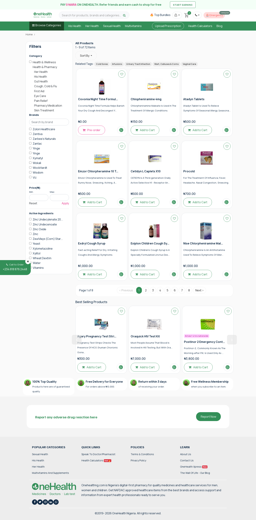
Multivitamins (133, 26)
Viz (35, 177)
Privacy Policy (138, 460)
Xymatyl (38, 158)
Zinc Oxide (39, 229)
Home (29, 34)
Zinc (35, 234)
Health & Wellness (44, 62)
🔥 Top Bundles (160, 15)
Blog (219, 26)
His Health (74, 26)
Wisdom (38, 172)
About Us (185, 454)
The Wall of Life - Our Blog (195, 473)
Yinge (36, 148)
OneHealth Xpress (193, 466)
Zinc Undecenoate (45, 224)
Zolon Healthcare (44, 129)
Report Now (208, 417)
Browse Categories (48, 25)
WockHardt (40, 168)
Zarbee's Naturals (44, 139)
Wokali (37, 163)
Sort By (85, 56)
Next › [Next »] (199, 290)
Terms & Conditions (142, 454)
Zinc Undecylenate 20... (48, 219)
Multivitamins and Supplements (50, 473)
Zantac (37, 144)
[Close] (28, 261)
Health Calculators (200, 26)
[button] (177, 15)
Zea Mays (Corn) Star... (48, 239)
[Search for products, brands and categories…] (92, 15)
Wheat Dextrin (42, 258)
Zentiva (37, 134)
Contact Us (187, 460)
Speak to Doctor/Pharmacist (98, 454)
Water (37, 263)
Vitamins (38, 268)
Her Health (92, 26)
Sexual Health (112, 26)
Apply (65, 203)
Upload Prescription (168, 26)
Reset (33, 203)
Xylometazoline (43, 248)
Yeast (36, 244)
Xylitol (36, 253)
